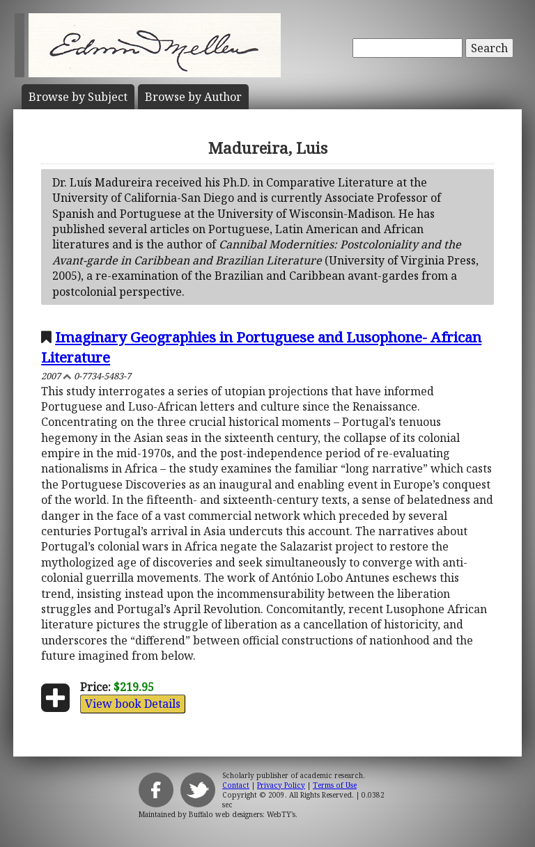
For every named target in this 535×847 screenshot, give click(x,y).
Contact (235, 785)
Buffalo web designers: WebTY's (242, 814)
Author (193, 96)
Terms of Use (335, 785)
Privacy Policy (281, 785)
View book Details (132, 703)
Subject (78, 96)
